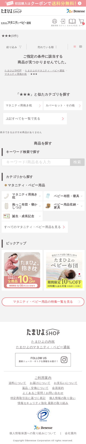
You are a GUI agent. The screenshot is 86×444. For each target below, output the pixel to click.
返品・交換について (35, 388)
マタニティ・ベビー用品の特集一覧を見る (43, 301)
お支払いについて (65, 383)
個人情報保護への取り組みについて (32, 433)
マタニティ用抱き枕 (16, 74)
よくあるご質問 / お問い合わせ (42, 393)
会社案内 (71, 433)
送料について (17, 383)
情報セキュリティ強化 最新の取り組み (43, 403)
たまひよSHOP (13, 70)
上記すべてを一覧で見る (23, 118)
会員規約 (58, 388)
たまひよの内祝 (43, 341)
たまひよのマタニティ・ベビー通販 (44, 70)
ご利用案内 (43, 378)
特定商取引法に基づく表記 (28, 398)
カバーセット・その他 (60, 105)
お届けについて (40, 383)
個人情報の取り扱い (62, 398)
